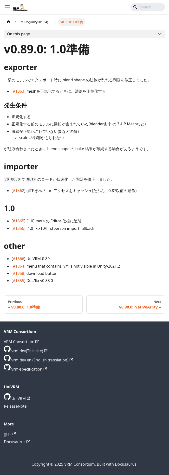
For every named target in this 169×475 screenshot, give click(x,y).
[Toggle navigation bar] (7, 7)
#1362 (18, 190)
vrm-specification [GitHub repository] (29, 369)
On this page (18, 34)
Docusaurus (17, 441)
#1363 (18, 91)
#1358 (18, 273)
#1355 (18, 280)
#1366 (18, 258)
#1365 (18, 221)
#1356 (18, 228)
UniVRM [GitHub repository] (20, 398)
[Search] (147, 7)
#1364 (18, 266)
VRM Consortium (21, 341)
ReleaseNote (15, 406)
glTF (10, 434)
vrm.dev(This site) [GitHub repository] (29, 350)
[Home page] (8, 22)
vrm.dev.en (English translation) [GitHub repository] (42, 360)
